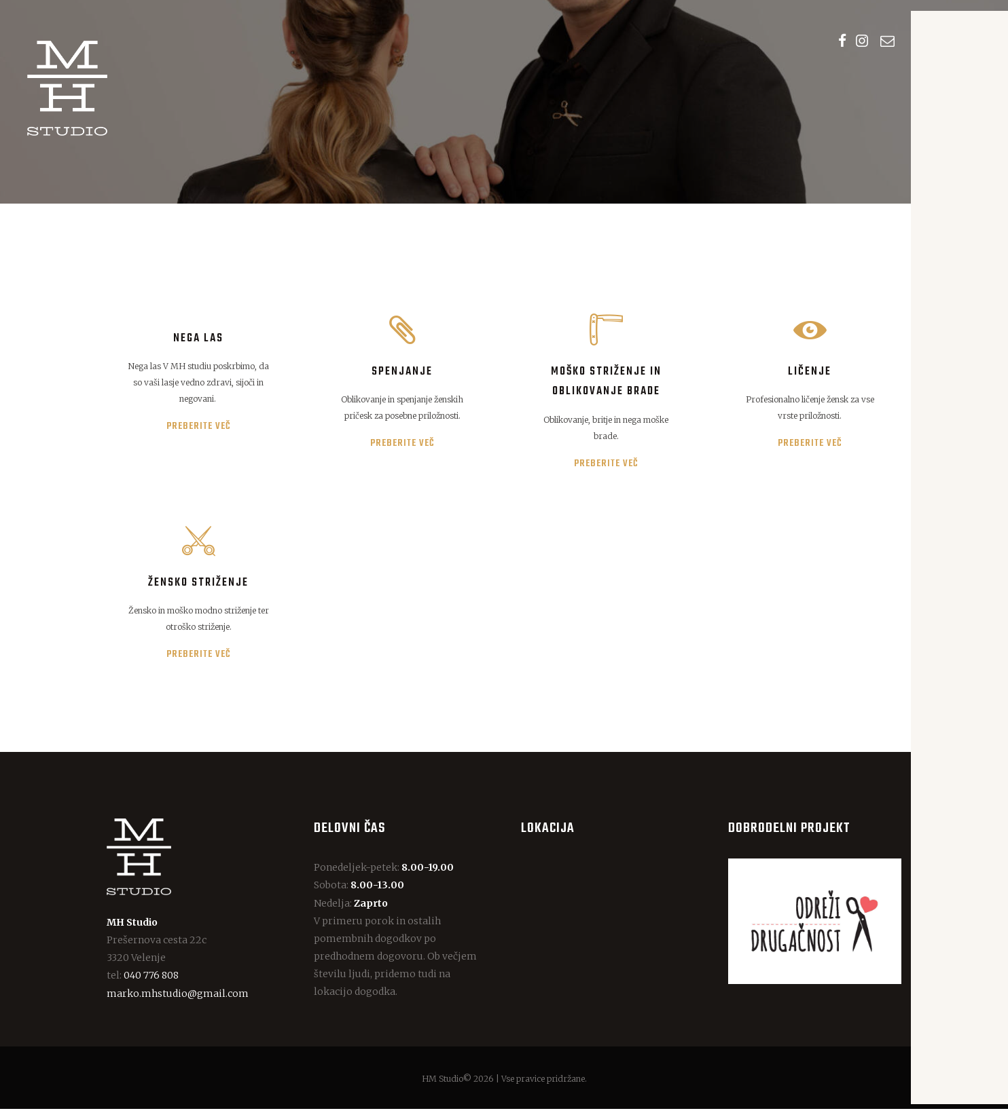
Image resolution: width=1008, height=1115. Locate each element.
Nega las (198, 340)
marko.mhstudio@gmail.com (178, 1000)
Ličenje (810, 373)
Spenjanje (402, 373)
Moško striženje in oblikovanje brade (606, 383)
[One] (607, 927)
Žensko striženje (198, 588)
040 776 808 (151, 982)
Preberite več (198, 429)
